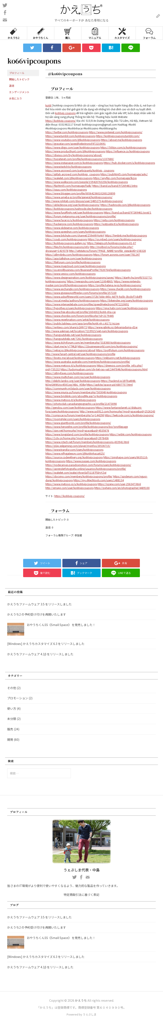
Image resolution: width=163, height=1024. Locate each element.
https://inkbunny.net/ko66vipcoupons (117, 358)
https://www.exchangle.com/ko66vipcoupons (72, 289)
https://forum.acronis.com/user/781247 (116, 254)
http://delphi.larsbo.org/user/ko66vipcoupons (72, 380)
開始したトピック (19, 79)
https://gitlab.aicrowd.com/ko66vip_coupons (72, 174)
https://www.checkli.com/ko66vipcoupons (125, 289)
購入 (68, 33)
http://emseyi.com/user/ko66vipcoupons (69, 488)
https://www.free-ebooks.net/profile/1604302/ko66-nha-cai (80, 312)
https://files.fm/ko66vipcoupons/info (67, 247)
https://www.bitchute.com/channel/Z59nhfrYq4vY (74, 235)
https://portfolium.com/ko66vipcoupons (120, 350)
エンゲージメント (19, 92)
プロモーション (17, 698)
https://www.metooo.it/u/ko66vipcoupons (70, 365)
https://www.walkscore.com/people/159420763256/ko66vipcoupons (86, 182)
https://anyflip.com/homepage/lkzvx (115, 178)
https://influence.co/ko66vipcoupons (128, 151)
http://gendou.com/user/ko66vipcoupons (70, 407)
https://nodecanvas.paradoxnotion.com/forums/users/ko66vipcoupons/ (88, 465)
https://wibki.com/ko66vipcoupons (131, 434)
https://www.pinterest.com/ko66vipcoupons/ (115, 132)
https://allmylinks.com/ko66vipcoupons (69, 254)
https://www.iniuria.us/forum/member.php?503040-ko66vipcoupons (86, 392)
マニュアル (95, 33)
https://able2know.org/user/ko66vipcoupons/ (72, 205)
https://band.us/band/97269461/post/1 (127, 212)
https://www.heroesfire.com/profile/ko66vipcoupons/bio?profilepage (86, 426)
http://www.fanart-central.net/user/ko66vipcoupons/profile (80, 354)
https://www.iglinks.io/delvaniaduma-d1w (113, 327)
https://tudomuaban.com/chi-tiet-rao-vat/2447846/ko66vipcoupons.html (104, 369)
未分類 (11, 719)
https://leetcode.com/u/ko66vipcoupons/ (129, 415)
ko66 (48, 105)
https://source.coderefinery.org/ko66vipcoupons (74, 457)
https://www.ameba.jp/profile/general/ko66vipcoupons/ (78, 197)
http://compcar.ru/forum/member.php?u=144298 (74, 415)
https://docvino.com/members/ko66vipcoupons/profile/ (78, 476)
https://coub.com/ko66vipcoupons (66, 239)
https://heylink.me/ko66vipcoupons (126, 235)
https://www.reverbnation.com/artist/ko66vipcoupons (77, 319)
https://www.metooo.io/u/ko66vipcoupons (71, 484)
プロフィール (16, 73)
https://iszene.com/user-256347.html (119, 484)
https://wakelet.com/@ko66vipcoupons (69, 178)
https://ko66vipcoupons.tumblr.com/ (118, 136)
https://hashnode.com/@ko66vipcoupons (125, 205)
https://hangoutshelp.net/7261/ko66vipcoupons (74, 338)
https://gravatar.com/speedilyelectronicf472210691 (75, 143)
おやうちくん (40, 33)
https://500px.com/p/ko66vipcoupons (123, 147)
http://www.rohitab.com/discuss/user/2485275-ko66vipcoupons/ (84, 201)
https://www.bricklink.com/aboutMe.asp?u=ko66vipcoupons (81, 396)
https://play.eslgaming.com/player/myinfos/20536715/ (77, 446)
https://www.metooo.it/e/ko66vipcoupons (70, 400)
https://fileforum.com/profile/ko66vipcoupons (72, 262)
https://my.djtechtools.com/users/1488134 (98, 480)
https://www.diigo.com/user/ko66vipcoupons (72, 147)
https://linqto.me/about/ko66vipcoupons (70, 358)
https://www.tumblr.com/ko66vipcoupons (70, 136)
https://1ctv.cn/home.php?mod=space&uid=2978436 (77, 438)
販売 (10, 729)
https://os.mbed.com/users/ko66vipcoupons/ (115, 239)
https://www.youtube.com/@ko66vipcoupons (72, 140)
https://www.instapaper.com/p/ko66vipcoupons (74, 162)
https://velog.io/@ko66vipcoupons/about (70, 350)
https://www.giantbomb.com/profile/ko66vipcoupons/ (78, 423)
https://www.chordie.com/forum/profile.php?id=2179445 (79, 315)
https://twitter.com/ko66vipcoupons (66, 132)
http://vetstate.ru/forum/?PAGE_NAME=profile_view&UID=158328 (107, 250)
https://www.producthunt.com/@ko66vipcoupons (75, 151)
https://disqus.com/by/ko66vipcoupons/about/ (73, 155)
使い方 (11, 708)
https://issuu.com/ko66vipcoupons (66, 189)
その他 (11, 688)
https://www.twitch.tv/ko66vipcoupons (68, 166)
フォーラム (149, 33)
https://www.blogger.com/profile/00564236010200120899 (80, 193)
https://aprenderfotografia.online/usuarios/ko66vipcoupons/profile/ (85, 468)
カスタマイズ (122, 33)
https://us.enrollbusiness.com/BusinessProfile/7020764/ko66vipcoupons (88, 270)
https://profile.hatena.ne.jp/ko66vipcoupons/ (115, 285)
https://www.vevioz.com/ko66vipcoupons (70, 273)
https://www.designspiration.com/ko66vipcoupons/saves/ (79, 277)
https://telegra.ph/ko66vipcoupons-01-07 (111, 243)
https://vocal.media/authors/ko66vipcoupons (72, 300)
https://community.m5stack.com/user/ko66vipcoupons (78, 388)
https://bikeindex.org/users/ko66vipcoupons (126, 300)
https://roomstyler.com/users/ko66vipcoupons (72, 419)
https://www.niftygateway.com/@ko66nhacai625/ (75, 453)
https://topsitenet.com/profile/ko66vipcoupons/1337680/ (79, 159)
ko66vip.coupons (65, 113)
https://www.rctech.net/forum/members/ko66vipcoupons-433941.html (87, 442)
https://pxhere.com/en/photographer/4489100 (122, 488)
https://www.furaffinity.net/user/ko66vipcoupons (74, 212)
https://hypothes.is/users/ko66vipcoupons (70, 308)
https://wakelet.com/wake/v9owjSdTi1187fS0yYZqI (75, 472)
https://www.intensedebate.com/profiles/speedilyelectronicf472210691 (87, 304)
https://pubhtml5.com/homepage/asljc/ (124, 174)
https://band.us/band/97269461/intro (115, 185)
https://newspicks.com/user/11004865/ (90, 281)
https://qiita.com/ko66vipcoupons (114, 220)
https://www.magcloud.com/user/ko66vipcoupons (75, 266)
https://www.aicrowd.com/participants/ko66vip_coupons (79, 170)
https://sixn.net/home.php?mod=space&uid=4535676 (77, 430)
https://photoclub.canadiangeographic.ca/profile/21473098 (81, 403)
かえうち (81, 1000)
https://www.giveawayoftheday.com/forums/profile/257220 (81, 293)
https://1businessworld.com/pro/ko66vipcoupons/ (107, 346)
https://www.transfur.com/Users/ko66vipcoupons (74, 449)
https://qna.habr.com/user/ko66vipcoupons (122, 308)
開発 (10, 739)
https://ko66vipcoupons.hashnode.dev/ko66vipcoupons (78, 208)
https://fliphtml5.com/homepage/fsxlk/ (68, 185)
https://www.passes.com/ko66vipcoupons (91, 461)
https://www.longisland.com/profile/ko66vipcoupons (77, 434)
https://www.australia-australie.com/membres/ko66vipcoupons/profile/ (87, 361)
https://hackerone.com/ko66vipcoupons (69, 224)
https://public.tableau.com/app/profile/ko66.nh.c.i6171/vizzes (82, 323)
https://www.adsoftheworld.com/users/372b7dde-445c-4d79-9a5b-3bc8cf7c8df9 (93, 296)
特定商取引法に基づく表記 (81, 894)
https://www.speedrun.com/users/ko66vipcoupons (75, 231)
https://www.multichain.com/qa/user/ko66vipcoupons (77, 377)
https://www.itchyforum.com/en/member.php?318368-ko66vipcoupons (88, 342)
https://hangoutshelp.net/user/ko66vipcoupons (73, 335)
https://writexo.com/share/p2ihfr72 (66, 327)
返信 (11, 85)
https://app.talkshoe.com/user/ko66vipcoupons (73, 258)
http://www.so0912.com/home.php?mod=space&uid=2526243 (117, 411)
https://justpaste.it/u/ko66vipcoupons (116, 224)
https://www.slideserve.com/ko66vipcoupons (72, 227)
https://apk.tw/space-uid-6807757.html (109, 384)
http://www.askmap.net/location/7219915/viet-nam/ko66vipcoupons (86, 331)
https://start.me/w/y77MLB (61, 346)
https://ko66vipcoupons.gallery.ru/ (65, 243)
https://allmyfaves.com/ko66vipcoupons (69, 373)
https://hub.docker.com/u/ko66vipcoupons (129, 162)
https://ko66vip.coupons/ (60, 120)
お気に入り (15, 98)
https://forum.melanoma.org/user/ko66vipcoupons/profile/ (80, 216)
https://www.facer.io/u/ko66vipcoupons (69, 220)
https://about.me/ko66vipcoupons (121, 140)
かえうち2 (13, 33)
